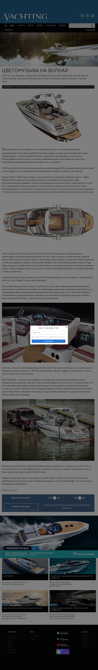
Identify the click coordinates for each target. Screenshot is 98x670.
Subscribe (48, 341)
